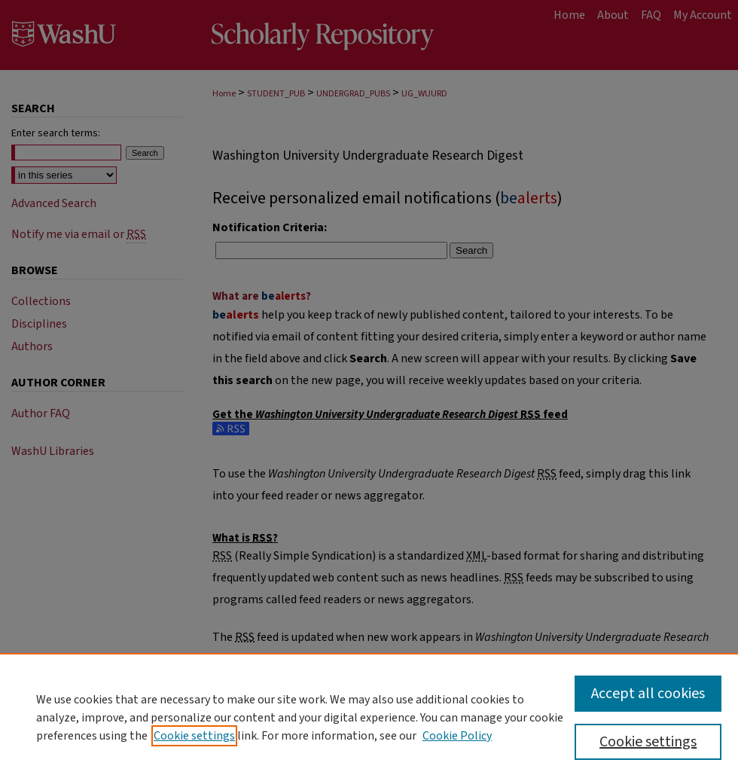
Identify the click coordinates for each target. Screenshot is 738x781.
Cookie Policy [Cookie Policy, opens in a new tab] (457, 736)
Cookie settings (194, 736)
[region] (369, 717)
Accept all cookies (648, 693)
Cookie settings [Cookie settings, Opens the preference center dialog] (648, 741)
